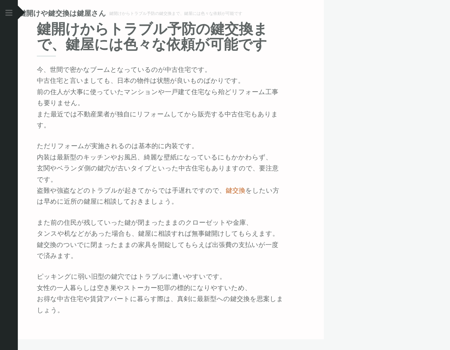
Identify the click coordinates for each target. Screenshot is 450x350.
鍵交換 (235, 201)
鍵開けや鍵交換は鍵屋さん (80, 13)
